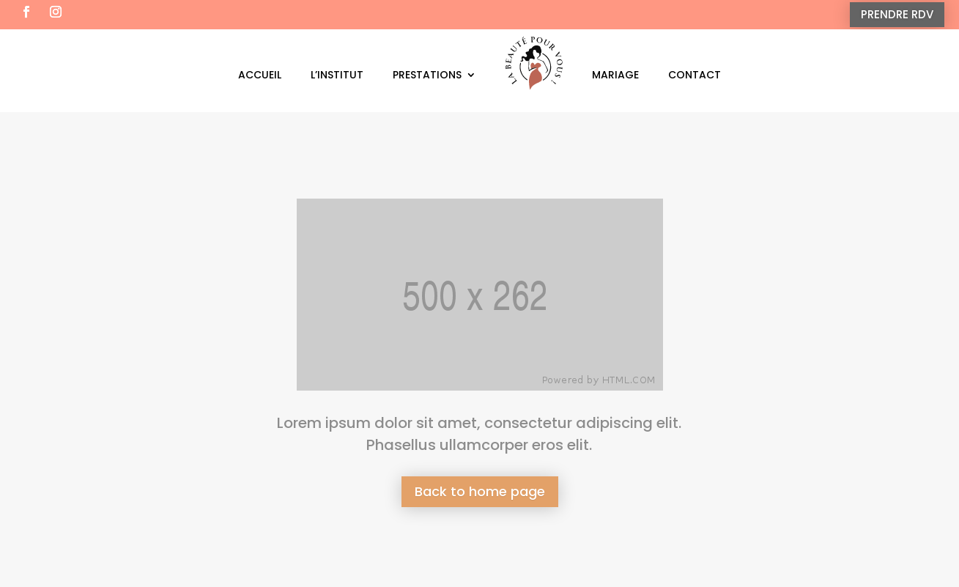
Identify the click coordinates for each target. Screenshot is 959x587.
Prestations (427, 74)
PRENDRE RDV (897, 14)
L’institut (337, 74)
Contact (694, 74)
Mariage (615, 74)
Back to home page (480, 491)
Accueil (259, 74)
